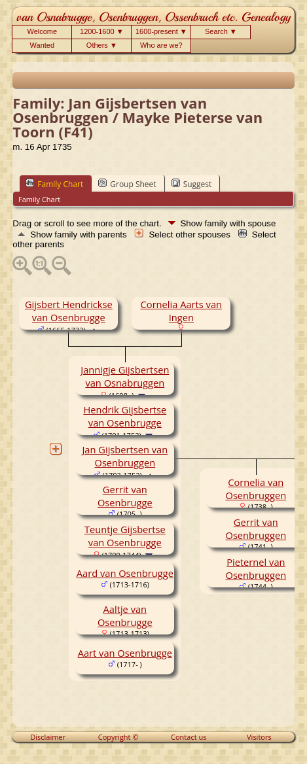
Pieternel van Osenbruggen (255, 568)
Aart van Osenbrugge (125, 652)
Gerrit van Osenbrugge (125, 496)
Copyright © (118, 737)
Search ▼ (221, 31)
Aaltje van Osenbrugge (125, 615)
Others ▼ (101, 45)
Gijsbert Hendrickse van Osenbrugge (69, 311)
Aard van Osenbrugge (125, 573)
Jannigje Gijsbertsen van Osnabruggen (125, 376)
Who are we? (161, 45)
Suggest (192, 184)
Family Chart (54, 184)
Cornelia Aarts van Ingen (181, 311)
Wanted (42, 45)
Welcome (42, 31)
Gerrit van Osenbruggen (255, 528)
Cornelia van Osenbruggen (255, 489)
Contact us (188, 737)
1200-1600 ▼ (102, 31)
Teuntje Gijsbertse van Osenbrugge (125, 536)
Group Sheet (127, 184)
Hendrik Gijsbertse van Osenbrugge (124, 416)
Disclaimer (47, 737)
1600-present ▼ (161, 31)
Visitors (259, 737)
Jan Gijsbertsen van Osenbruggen (125, 456)
